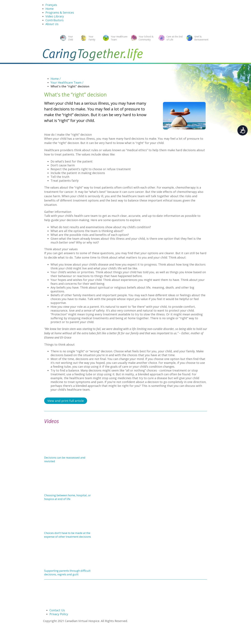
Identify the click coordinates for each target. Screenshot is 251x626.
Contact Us (57, 610)
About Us (51, 24)
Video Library (54, 16)
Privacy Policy (58, 614)
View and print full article (65, 401)
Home (49, 9)
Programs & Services (59, 12)
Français (51, 5)
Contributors (54, 20)
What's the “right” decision (70, 86)
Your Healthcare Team (67, 82)
